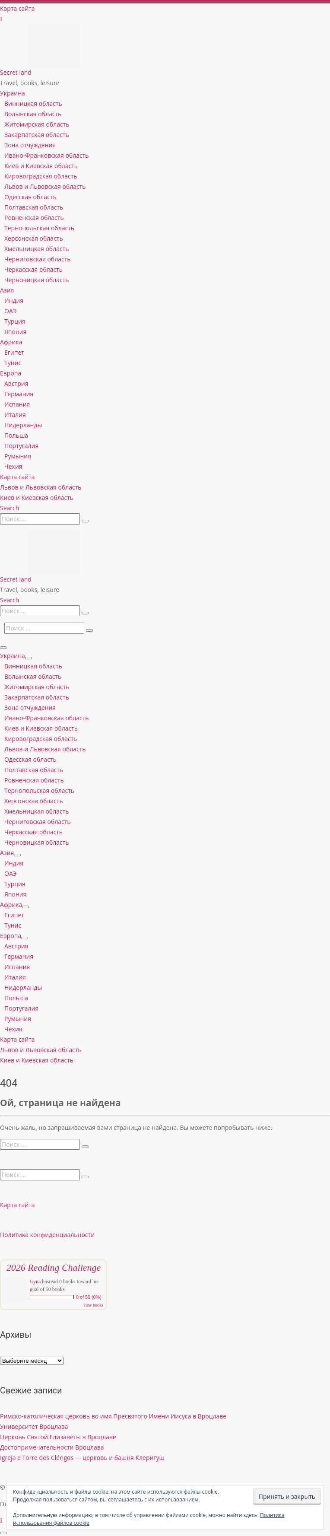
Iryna (35, 1281)
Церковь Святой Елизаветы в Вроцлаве (58, 1437)
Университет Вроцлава (34, 1426)
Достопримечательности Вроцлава (52, 1447)
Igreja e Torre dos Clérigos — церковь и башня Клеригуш (82, 1457)
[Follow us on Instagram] (1, 19)
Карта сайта (17, 1205)
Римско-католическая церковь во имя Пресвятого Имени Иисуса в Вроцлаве (113, 1416)
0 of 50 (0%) (89, 1297)
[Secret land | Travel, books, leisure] (54, 29)
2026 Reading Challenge (53, 1267)
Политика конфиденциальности (47, 1235)
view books (93, 1305)
